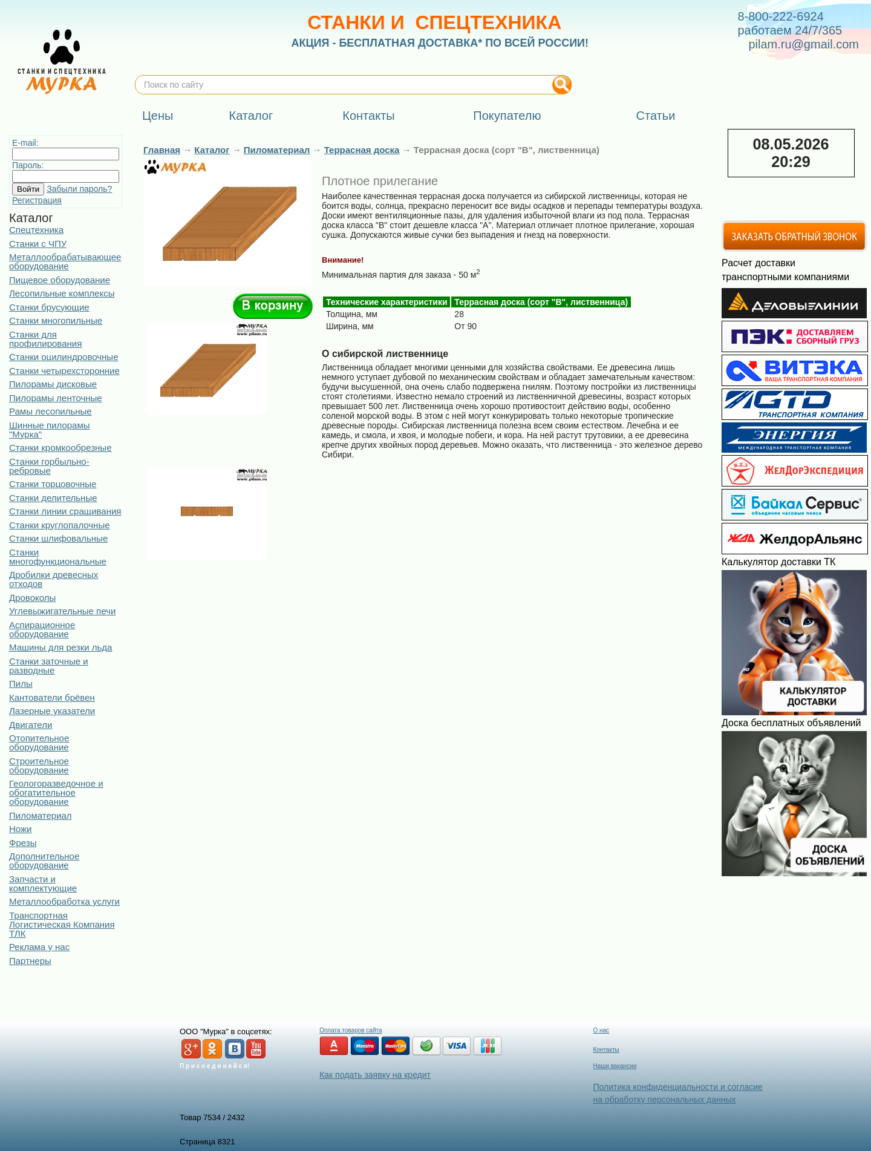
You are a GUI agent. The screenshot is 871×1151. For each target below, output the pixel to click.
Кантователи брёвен (52, 697)
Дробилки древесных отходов (53, 579)
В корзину (273, 306)
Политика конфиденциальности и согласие (677, 1087)
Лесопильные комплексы (61, 293)
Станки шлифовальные (58, 538)
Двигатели (30, 724)
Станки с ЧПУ (38, 243)
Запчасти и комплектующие (43, 883)
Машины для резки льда (60, 647)
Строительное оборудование (39, 765)
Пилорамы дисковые (53, 384)
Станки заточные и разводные (48, 666)
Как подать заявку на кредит (375, 1075)
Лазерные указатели (52, 710)
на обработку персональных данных (664, 1099)
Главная (161, 150)
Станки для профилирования (45, 339)
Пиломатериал (40, 815)
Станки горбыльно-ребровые (49, 466)
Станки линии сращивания (65, 511)
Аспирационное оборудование (42, 629)
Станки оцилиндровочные (63, 356)
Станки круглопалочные (59, 525)
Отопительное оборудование (39, 742)
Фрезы (22, 842)
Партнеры (30, 960)
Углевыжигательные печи (62, 610)
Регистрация (37, 200)
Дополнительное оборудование (44, 860)
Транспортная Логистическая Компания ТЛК (62, 924)
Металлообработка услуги (64, 901)
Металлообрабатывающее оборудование (65, 261)
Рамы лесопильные (50, 411)
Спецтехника (36, 229)
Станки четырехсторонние (64, 370)
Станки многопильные (55, 320)
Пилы (21, 683)
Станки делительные (53, 497)
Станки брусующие (49, 307)
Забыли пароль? (79, 189)
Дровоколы (32, 597)
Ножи (20, 828)
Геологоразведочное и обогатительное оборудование (56, 792)
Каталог (211, 150)
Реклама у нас (39, 946)
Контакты (606, 1049)
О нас (601, 1030)
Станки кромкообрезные (60, 447)
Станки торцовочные (52, 483)
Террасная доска (362, 150)
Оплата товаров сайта (350, 1030)
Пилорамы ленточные (55, 397)
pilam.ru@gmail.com (803, 44)
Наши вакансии (614, 1066)
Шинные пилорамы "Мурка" (49, 430)
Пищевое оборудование (59, 279)
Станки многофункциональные (57, 557)
